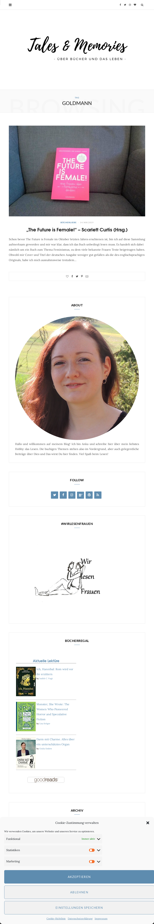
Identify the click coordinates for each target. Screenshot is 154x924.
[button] (148, 823)
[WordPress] (89, 495)
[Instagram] (71, 495)
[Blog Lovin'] (80, 495)
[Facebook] (63, 495)
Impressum (101, 918)
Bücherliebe (69, 222)
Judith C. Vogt (46, 678)
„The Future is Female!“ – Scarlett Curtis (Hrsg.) (77, 229)
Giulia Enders (45, 748)
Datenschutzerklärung (80, 918)
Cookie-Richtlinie (56, 918)
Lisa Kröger (44, 723)
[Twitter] (54, 495)
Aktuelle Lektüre (46, 660)
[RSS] (97, 495)
